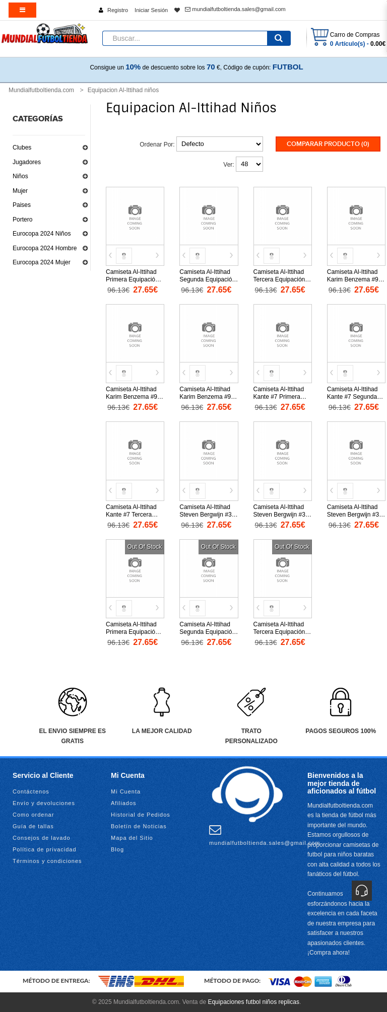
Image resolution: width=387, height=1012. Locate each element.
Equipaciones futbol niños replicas (253, 1001)
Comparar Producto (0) (328, 144)
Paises (22, 204)
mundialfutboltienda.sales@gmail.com (235, 9)
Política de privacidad (45, 849)
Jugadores (27, 162)
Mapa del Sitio (132, 838)
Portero (22, 219)
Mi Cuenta (126, 791)
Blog (117, 849)
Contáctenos (31, 791)
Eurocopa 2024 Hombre (45, 248)
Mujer (20, 190)
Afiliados (124, 803)
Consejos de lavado (42, 838)
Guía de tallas (33, 826)
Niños (20, 176)
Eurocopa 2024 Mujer (42, 262)
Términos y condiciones (47, 861)
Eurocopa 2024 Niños (42, 233)
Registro (117, 10)
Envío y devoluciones (44, 803)
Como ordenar (33, 815)
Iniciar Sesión (151, 10)
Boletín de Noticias (139, 826)
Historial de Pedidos (140, 815)
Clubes (22, 147)
